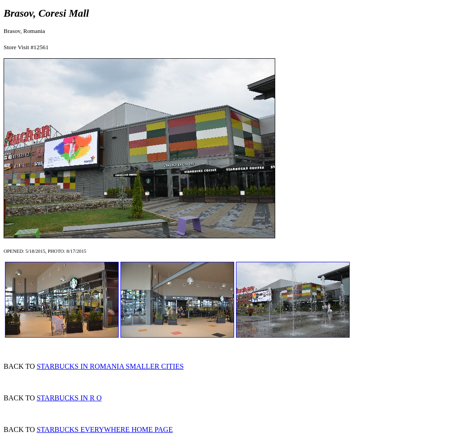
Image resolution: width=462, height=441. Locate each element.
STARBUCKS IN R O (69, 398)
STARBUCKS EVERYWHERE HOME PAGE (105, 429)
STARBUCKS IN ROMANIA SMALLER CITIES (110, 366)
